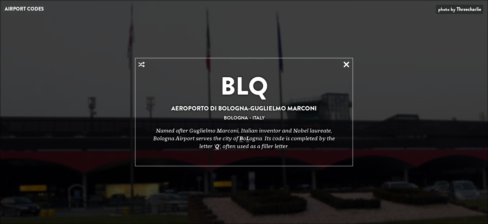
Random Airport (141, 64)
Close (346, 64)
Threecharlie (469, 9)
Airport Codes (24, 8)
